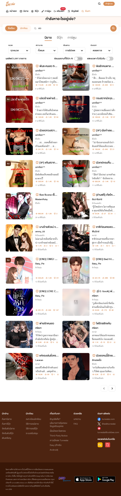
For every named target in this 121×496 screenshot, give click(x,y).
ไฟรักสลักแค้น (101, 323)
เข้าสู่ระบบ (109, 3)
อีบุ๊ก (35, 11)
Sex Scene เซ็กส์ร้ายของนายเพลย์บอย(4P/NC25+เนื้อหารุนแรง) (46, 195)
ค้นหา (85, 11)
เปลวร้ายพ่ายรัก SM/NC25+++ (46, 98)
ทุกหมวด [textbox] (15, 51)
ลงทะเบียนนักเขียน (33, 419)
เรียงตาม (66, 45)
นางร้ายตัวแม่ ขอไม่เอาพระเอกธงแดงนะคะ (46, 227)
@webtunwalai (108, 424)
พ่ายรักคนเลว (44, 323)
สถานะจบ (39, 45)
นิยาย (23, 11)
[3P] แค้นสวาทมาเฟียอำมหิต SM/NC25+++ (46, 162)
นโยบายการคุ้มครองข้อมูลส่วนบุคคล (58, 424)
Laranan (39, 360)
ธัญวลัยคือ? (55, 419)
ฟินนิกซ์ (95, 231)
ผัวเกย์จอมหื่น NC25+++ (103, 162)
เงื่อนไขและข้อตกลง (58, 431)
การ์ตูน (46, 11)
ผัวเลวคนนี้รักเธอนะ (103, 355)
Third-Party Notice (58, 436)
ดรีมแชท (59, 10)
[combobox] (19, 50)
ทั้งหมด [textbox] (41, 51)
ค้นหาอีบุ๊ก (6, 424)
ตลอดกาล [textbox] (97, 51)
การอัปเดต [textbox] (70, 51)
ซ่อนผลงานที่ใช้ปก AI (63, 59)
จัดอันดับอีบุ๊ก (8, 433)
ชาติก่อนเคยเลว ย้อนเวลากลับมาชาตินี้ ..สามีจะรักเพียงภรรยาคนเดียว (103, 227)
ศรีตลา (95, 296)
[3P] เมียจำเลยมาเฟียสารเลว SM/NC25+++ (103, 130)
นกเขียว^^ (40, 71)
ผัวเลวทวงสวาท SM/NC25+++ (47, 130)
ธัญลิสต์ (73, 11)
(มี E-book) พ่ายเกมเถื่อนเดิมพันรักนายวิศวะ (103, 291)
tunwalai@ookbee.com (108, 432)
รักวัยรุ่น (38, 267)
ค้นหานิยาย (7, 419)
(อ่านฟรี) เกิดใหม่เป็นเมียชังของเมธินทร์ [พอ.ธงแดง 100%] (103, 195)
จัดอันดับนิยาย (8, 429)
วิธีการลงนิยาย (32, 424)
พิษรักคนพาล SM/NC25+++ (102, 66)
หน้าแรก (11, 11)
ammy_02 (40, 231)
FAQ (76, 424)
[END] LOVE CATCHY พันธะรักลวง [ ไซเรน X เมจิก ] (46, 291)
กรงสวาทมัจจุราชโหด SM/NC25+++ (103, 98)
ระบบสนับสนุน (32, 433)
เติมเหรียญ (6, 438)
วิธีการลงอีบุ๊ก (32, 429)
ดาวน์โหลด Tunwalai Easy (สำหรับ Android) (59, 445)
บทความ (77, 419)
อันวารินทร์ (97, 199)
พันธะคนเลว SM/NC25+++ (46, 66)
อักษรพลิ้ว (96, 360)
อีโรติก (37, 74)
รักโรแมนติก (96, 203)
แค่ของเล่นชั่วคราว (46, 355)
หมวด (10, 45)
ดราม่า (94, 235)
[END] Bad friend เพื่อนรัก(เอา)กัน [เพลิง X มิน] (103, 259)
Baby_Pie (39, 264)
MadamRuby (41, 199)
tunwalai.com (108, 419)
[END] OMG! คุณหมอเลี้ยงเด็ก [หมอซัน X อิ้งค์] (46, 259)
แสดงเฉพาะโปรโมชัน (96, 59)
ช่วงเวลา (94, 45)
